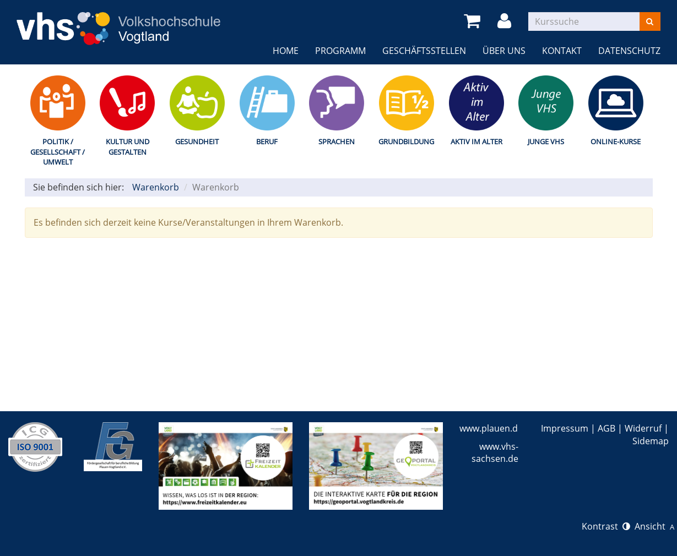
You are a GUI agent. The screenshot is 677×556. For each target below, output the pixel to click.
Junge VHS (546, 141)
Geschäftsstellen (424, 51)
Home (286, 51)
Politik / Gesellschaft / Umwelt (57, 152)
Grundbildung (406, 141)
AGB (606, 428)
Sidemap (650, 441)
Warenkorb (155, 187)
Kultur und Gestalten (127, 147)
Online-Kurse (616, 141)
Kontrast (606, 526)
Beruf (267, 141)
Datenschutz (629, 51)
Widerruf (643, 428)
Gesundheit (197, 141)
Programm (340, 51)
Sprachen (336, 141)
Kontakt (562, 51)
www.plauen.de (491, 428)
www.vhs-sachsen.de (495, 452)
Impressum (564, 428)
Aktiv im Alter (476, 141)
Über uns (504, 51)
